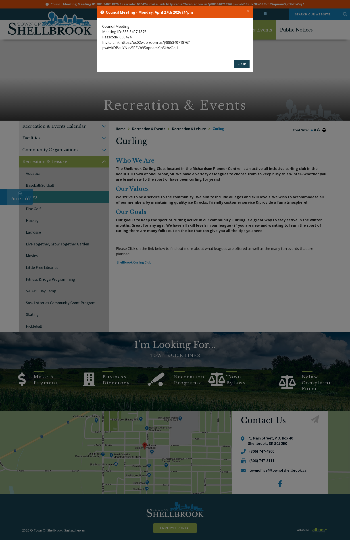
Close (242, 64)
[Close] (248, 11)
